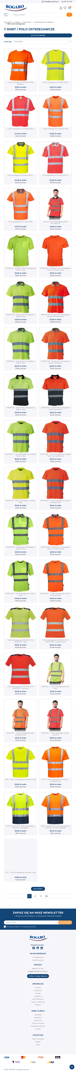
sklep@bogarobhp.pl (51, 1)
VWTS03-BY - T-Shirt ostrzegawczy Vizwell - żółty (20, 594)
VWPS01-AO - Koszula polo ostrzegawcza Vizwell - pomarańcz (55, 362)
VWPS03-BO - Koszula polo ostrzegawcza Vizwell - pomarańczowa (55, 548)
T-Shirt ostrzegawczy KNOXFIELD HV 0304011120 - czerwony (20, 687)
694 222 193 (68, 1)
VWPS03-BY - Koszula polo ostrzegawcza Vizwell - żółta (20, 548)
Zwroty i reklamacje (38, 1002)
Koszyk (38, 1029)
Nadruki (38, 1042)
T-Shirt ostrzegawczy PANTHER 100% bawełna (20, 83)
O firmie (38, 988)
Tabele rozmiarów (38, 1039)
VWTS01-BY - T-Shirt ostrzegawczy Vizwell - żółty (21, 501)
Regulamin (38, 996)
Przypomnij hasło (38, 1023)
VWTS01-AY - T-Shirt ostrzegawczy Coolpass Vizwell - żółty (20, 455)
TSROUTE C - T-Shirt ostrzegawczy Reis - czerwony (55, 734)
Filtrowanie (38, 35)
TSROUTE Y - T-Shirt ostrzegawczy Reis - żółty (55, 687)
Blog (38, 1045)
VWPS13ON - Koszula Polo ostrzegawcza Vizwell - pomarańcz (55, 408)
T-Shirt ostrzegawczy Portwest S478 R (20, 129)
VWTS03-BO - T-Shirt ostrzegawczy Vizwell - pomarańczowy (55, 594)
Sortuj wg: (8, 41)
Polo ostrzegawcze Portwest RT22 (21, 222)
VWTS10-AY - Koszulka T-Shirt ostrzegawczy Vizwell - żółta (20, 269)
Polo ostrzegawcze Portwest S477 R (55, 175)
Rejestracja (38, 1017)
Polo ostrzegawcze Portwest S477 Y (20, 175)
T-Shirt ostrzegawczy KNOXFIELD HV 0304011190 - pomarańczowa (55, 641)
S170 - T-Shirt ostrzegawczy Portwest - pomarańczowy (55, 780)
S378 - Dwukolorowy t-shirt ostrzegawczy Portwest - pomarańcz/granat (55, 827)
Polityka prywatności (38, 1026)
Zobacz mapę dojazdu (38, 976)
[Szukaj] (41, 15)
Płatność (38, 1005)
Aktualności (38, 990)
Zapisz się (65, 922)
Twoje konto (38, 1020)
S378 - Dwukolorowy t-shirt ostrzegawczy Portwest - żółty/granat (20, 827)
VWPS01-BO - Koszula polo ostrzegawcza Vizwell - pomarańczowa (55, 315)
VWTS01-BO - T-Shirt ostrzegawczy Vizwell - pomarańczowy (55, 501)
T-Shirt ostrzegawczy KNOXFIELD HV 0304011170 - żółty (20, 641)
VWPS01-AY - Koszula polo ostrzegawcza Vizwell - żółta (20, 362)
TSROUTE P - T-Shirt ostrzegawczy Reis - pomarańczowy (20, 734)
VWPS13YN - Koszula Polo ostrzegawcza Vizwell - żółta (20, 408)
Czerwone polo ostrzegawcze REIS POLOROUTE (55, 222)
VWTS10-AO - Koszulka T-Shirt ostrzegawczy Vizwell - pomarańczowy (55, 269)
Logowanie (38, 1015)
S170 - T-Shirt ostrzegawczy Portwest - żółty (20, 779)
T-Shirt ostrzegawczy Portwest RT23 (55, 129)
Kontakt (38, 993)
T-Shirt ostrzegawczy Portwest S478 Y (55, 82)
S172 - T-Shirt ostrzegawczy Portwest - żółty (20, 872)
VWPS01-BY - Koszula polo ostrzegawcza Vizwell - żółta (20, 315)
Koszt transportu (38, 999)
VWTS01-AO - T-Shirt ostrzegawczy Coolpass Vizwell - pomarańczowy (55, 455)
